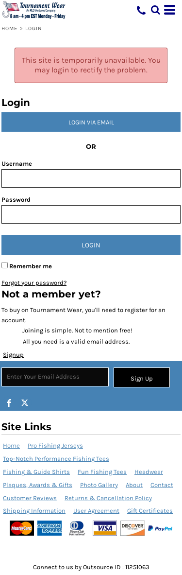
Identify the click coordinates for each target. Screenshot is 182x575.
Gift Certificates (150, 510)
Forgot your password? (33, 282)
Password (16, 199)
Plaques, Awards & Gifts (37, 484)
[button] (155, 10)
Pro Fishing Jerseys (55, 445)
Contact (161, 484)
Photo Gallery (99, 484)
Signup (13, 354)
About (134, 484)
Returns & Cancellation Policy (108, 498)
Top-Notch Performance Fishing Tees (56, 458)
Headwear (148, 471)
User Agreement (96, 510)
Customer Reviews (30, 498)
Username (16, 163)
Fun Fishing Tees (102, 471)
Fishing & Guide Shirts (36, 471)
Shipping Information (34, 510)
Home (9, 28)
